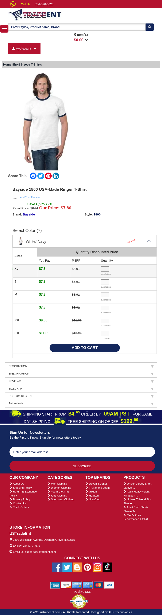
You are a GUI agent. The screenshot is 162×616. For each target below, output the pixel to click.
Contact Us (18, 503)
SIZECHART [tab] (81, 388)
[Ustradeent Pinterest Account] (87, 567)
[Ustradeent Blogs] (77, 567)
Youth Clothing (58, 491)
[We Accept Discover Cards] (66, 584)
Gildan (91, 491)
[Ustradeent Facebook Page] (57, 567)
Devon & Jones (96, 483)
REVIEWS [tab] (81, 381)
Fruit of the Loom (97, 487)
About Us (16, 483)
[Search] (149, 27)
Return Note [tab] (81, 403)
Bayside (29, 214)
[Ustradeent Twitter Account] (67, 567)
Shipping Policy (20, 487)
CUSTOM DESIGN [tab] (81, 396)
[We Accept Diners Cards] (77, 584)
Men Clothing (57, 483)
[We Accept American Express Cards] (55, 584)
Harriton (92, 495)
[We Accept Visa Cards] (109, 584)
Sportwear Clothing (60, 499)
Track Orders (19, 507)
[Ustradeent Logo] (49, 14)
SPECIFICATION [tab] (81, 373)
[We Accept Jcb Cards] (88, 584)
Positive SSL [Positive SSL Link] (82, 591)
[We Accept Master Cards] (98, 584)
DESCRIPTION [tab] (81, 366)
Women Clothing (59, 487)
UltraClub (92, 499)
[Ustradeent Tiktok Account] (107, 567)
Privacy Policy (19, 499)
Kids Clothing (57, 495)
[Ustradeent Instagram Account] (97, 567)
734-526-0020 (44, 4)
